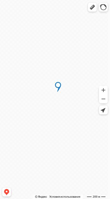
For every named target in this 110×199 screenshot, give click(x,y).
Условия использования (64, 196)
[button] (92, 7)
